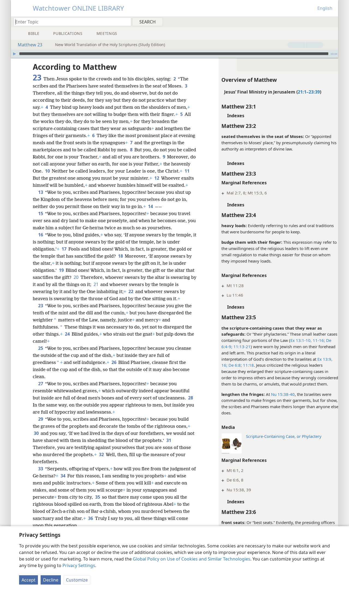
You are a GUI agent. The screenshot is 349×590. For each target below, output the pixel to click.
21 (122, 291)
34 (68, 490)
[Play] (14, 54)
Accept (28, 580)
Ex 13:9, (321, 359)
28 (36, 419)
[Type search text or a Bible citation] (69, 22)
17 (64, 256)
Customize (77, 580)
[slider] (173, 53)
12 (182, 178)
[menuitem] (332, 21)
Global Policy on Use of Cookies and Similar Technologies (191, 559)
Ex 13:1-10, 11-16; (304, 340)
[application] (174, 54)
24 (67, 348)
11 (54, 178)
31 (176, 454)
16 (40, 242)
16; (221, 365)
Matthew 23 (27, 45)
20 (85, 284)
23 (40, 320)
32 (101, 469)
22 (151, 299)
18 (120, 263)
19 (61, 277)
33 (40, 483)
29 (40, 433)
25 (40, 362)
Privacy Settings (78, 565)
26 (113, 377)
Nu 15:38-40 (279, 394)
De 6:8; (231, 365)
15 (40, 221)
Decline (50, 580)
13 (40, 199)
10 (75, 171)
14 (150, 213)
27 (40, 398)
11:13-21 (238, 346)
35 (97, 511)
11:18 (245, 365)
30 (36, 447)
